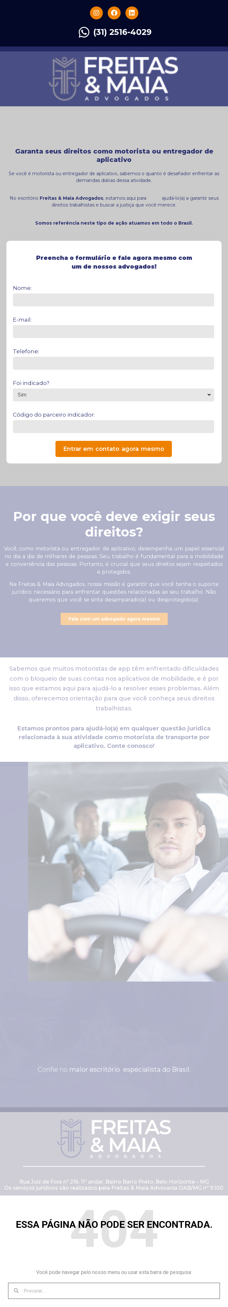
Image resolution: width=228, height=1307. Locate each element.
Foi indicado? (31, 383)
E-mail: (22, 319)
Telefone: (26, 351)
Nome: (22, 288)
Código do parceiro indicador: (54, 414)
